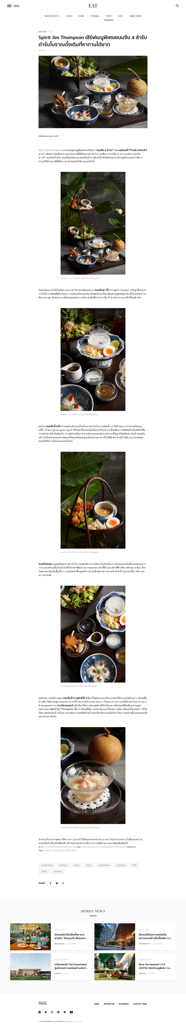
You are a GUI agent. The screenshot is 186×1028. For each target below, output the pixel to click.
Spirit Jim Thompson (50, 150)
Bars (81, 16)
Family (88, 865)
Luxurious (58, 871)
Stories (95, 16)
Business (124, 1004)
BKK (17, 6)
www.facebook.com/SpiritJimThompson (104, 846)
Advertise (109, 1004)
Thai (50, 32)
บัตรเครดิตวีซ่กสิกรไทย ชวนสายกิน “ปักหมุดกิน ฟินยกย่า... (70, 936)
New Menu (151, 974)
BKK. (43, 1003)
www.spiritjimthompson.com (59, 846)
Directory (135, 16)
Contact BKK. (140, 1004)
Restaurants (52, 16)
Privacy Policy (77, 1021)
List (120, 16)
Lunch (76, 865)
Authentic (63, 865)
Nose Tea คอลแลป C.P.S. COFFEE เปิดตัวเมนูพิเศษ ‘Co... (155, 966)
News (109, 16)
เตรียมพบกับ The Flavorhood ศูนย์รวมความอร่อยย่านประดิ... (71, 966)
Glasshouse (121, 865)
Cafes (69, 16)
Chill (134, 865)
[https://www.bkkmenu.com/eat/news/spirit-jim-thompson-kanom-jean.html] (63, 883)
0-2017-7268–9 (51, 850)
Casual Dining (46, 865)
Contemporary (104, 865)
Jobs (96, 1004)
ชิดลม (42, 50)
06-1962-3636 (68, 850)
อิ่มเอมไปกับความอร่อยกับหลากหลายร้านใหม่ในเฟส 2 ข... (155, 936)
